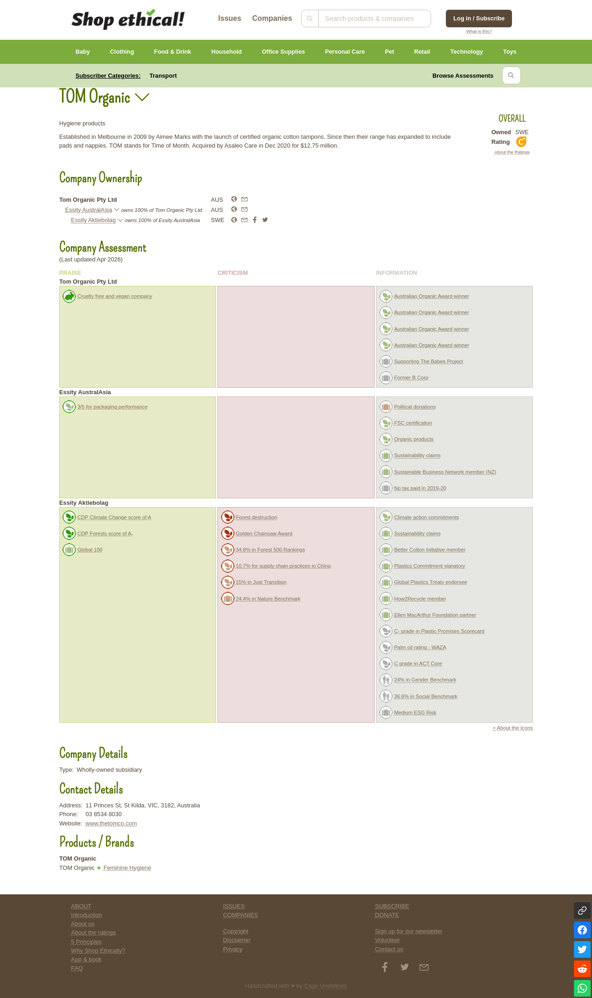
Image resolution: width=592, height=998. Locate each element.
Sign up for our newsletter (409, 931)
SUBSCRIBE (392, 906)
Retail (422, 51)
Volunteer (387, 939)
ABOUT (81, 906)
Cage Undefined (325, 985)
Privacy (232, 949)
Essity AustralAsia (88, 209)
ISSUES (234, 906)
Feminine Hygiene (127, 867)
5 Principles (86, 941)
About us (83, 923)
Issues (229, 18)
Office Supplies (283, 51)
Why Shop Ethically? (98, 950)
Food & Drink (172, 51)
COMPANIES (240, 914)
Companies (272, 18)
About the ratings (93, 932)
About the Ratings (512, 152)
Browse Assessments (462, 75)
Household (226, 51)
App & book (86, 959)
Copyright (235, 931)
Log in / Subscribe (479, 18)
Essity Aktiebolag (93, 220)
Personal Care (345, 51)
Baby (82, 51)
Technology (466, 51)
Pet (389, 51)
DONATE (387, 914)
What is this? (479, 31)
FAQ (77, 968)
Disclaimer (237, 939)
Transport (163, 75)
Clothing (122, 51)
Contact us (389, 949)
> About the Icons (513, 728)
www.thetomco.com (111, 823)
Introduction (86, 914)
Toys (510, 51)
